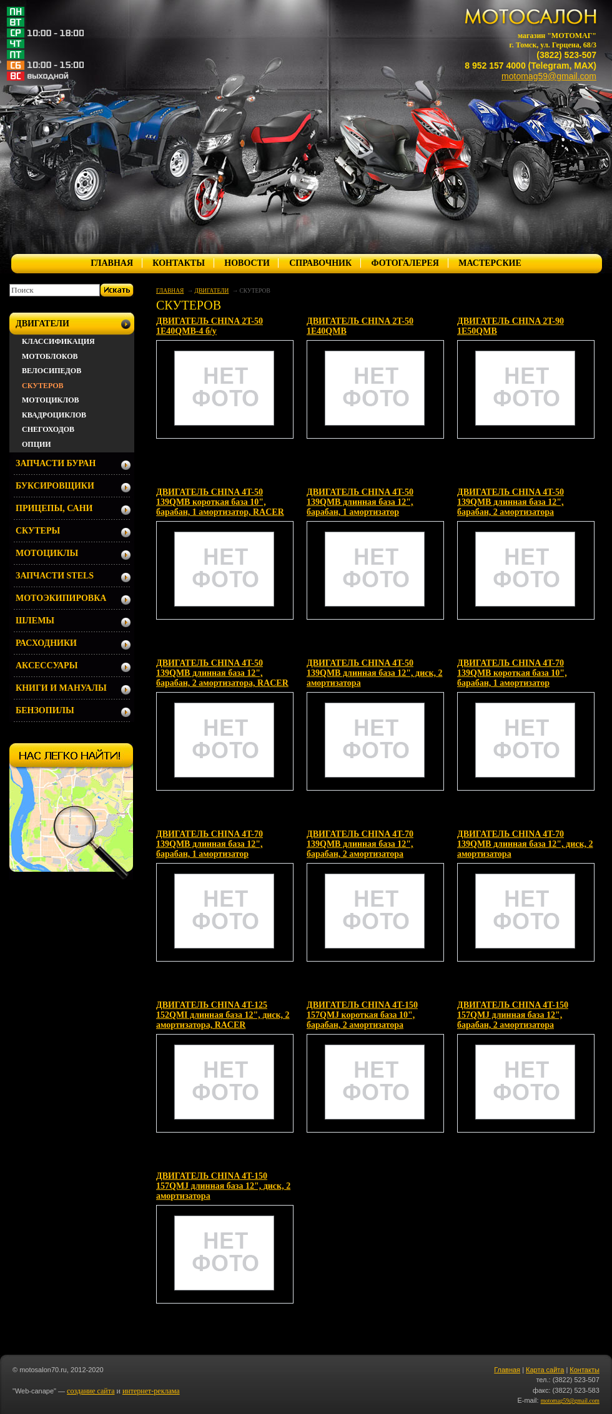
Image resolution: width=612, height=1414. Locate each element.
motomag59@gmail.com (548, 76)
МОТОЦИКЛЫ (47, 553)
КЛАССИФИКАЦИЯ (58, 341)
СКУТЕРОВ (43, 385)
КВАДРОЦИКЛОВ (54, 415)
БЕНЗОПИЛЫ (45, 710)
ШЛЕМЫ (35, 620)
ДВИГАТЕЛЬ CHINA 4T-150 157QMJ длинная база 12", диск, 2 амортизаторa (223, 1186)
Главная (507, 1369)
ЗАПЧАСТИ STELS (55, 575)
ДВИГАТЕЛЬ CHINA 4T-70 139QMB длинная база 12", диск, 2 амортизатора (525, 844)
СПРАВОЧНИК (320, 263)
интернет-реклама (151, 1391)
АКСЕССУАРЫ (46, 665)
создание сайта (90, 1391)
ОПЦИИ (36, 444)
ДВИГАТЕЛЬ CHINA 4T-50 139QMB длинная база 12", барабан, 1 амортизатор (360, 502)
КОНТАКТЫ (178, 263)
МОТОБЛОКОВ (50, 356)
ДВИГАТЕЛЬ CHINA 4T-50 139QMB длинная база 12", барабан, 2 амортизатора (510, 502)
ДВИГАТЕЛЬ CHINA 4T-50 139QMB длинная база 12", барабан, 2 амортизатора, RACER (222, 673)
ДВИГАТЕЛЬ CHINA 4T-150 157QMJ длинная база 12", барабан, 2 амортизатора (512, 1015)
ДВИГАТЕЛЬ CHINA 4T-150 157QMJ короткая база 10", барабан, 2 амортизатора (362, 1015)
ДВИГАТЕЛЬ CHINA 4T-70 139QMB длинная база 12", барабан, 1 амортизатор (209, 844)
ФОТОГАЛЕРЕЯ (404, 263)
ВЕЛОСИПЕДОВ (51, 370)
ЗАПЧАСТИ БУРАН (56, 463)
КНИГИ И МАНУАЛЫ (61, 688)
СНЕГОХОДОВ (48, 429)
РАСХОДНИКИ (46, 643)
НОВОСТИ (247, 263)
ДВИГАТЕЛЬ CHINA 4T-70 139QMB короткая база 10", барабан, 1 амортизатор (512, 673)
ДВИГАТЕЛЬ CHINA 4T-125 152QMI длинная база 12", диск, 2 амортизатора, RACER (223, 1015)
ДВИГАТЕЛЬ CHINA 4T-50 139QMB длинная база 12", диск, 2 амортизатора (374, 673)
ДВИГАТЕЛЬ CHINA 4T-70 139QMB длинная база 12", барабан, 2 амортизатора (360, 844)
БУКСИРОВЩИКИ (55, 485)
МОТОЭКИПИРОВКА (61, 598)
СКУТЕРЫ (38, 530)
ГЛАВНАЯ (112, 263)
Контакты (585, 1369)
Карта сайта (545, 1369)
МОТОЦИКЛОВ (50, 400)
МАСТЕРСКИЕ (489, 263)
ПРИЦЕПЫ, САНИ (54, 508)
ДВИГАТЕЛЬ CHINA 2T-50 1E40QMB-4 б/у (209, 326)
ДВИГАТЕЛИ (212, 291)
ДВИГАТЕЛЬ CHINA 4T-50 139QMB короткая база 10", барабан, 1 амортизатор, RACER (220, 502)
